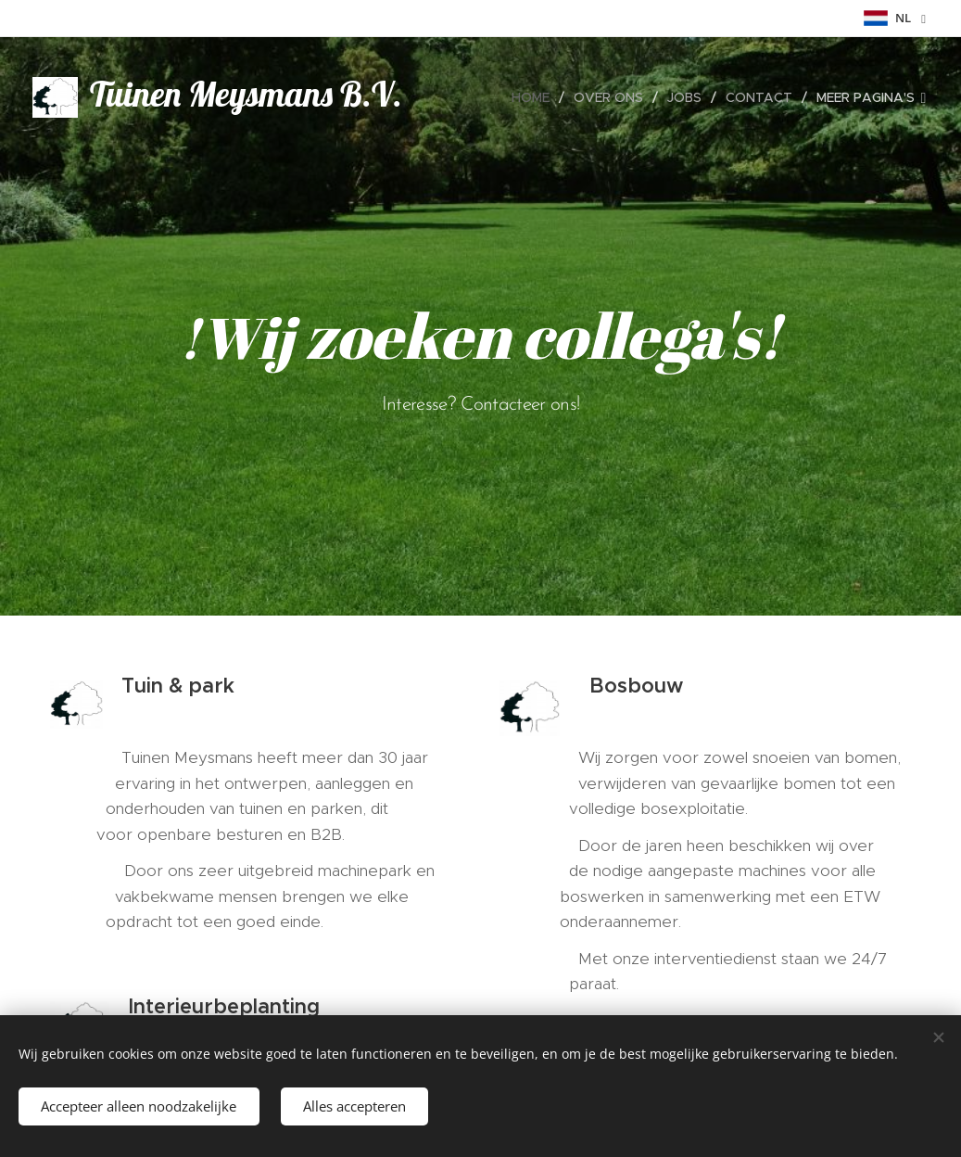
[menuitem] (535, 97)
